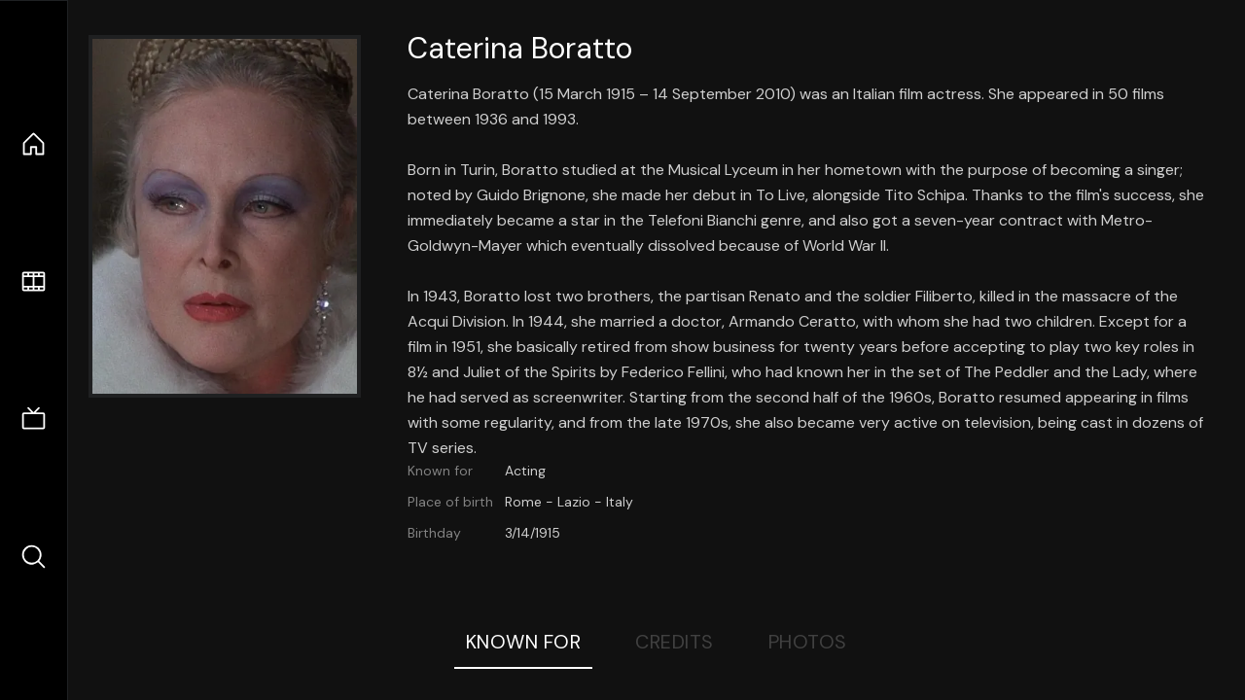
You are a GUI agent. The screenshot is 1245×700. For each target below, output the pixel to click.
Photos (807, 641)
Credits (674, 641)
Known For (524, 641)
